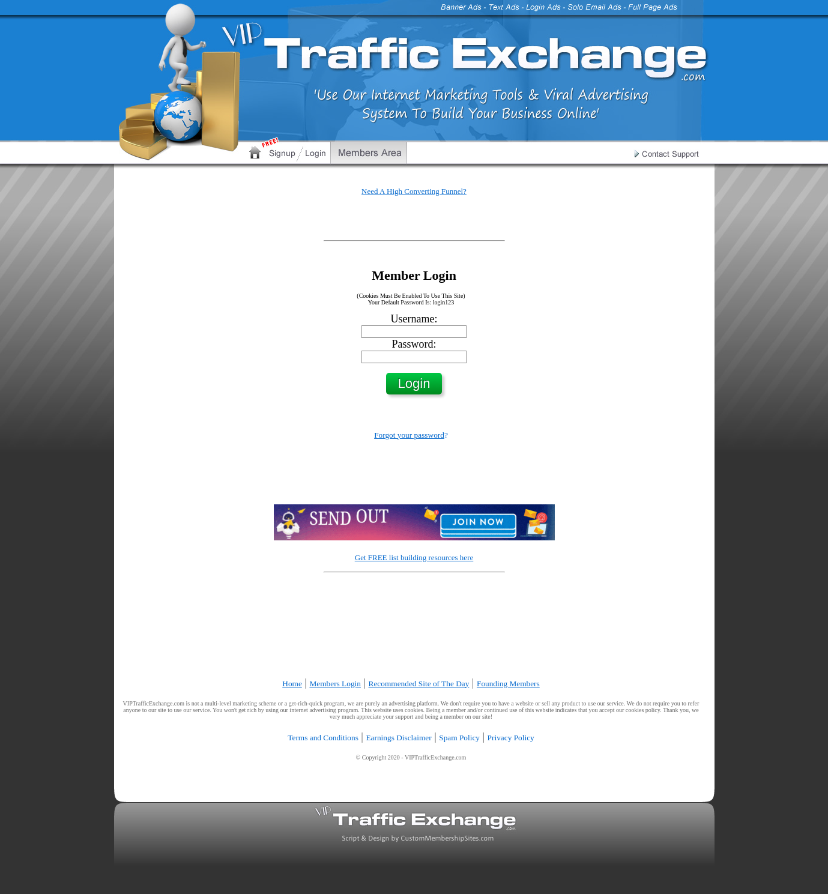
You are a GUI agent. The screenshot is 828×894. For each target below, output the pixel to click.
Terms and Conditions (323, 737)
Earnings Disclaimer (398, 737)
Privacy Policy (511, 737)
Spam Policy (459, 737)
